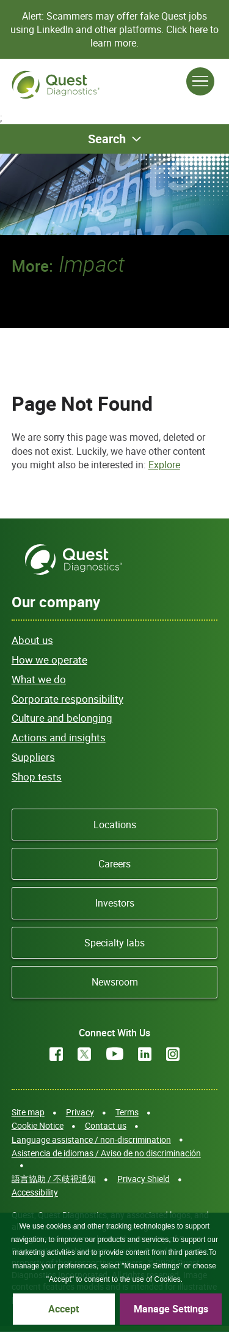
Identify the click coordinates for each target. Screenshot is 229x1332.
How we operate (49, 660)
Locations (114, 824)
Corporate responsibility (67, 699)
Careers (114, 863)
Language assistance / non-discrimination (91, 1139)
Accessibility (35, 1192)
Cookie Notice (38, 1125)
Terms (127, 1112)
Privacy (80, 1112)
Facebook (56, 1054)
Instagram (173, 1054)
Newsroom (115, 982)
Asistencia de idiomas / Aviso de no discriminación (106, 1153)
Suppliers (33, 757)
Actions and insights (59, 737)
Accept (63, 1308)
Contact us (105, 1125)
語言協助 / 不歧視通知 (54, 1178)
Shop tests (37, 776)
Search (107, 138)
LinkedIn (144, 1054)
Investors (114, 903)
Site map (28, 1112)
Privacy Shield (143, 1178)
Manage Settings (171, 1308)
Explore (164, 464)
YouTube (114, 1054)
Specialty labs (114, 942)
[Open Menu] (200, 81)
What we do (39, 679)
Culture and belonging (62, 718)
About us (32, 640)
